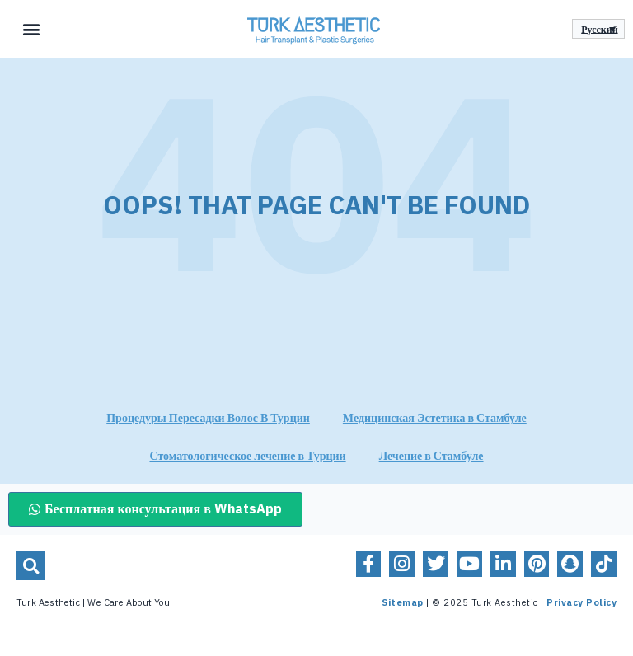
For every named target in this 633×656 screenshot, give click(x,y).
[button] (31, 29)
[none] (598, 29)
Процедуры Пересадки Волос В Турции (208, 418)
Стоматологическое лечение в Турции (247, 456)
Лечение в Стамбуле (431, 456)
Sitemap (403, 603)
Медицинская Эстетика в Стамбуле (435, 418)
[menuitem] (598, 29)
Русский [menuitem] (599, 28)
